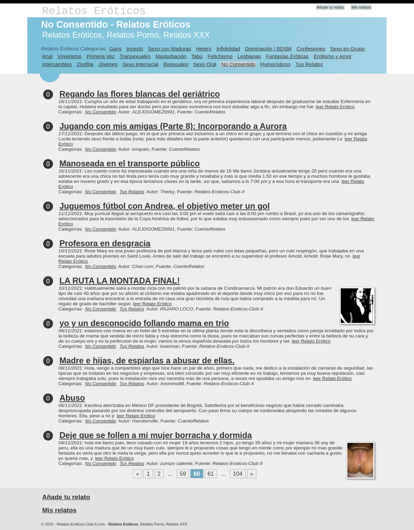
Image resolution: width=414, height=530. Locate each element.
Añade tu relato (330, 7)
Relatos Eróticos (94, 11)
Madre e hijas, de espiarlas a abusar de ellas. (147, 360)
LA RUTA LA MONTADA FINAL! (119, 280)
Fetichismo (220, 56)
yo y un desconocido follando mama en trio (144, 323)
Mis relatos (361, 7)
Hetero (203, 49)
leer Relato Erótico (335, 106)
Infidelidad (228, 49)
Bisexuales (175, 64)
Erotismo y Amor (333, 56)
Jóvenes (107, 64)
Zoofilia (85, 64)
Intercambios (57, 64)
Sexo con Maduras (169, 49)
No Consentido (238, 64)
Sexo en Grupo (347, 49)
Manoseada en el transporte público (129, 163)
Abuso (72, 397)
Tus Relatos (309, 64)
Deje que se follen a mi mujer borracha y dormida (155, 435)
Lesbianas (249, 56)
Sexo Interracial (140, 64)
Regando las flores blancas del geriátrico (139, 94)
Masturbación (171, 56)
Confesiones (311, 49)
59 (183, 474)
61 (211, 474)
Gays (115, 49)
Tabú (197, 56)
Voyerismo (69, 56)
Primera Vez (100, 56)
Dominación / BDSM (268, 49)
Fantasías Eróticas (287, 56)
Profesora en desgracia (104, 243)
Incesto (134, 49)
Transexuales (135, 56)
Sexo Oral (204, 64)
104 (237, 474)
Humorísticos (275, 64)
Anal (47, 56)
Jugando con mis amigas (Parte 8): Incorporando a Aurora (173, 126)
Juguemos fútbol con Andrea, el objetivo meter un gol (164, 206)
